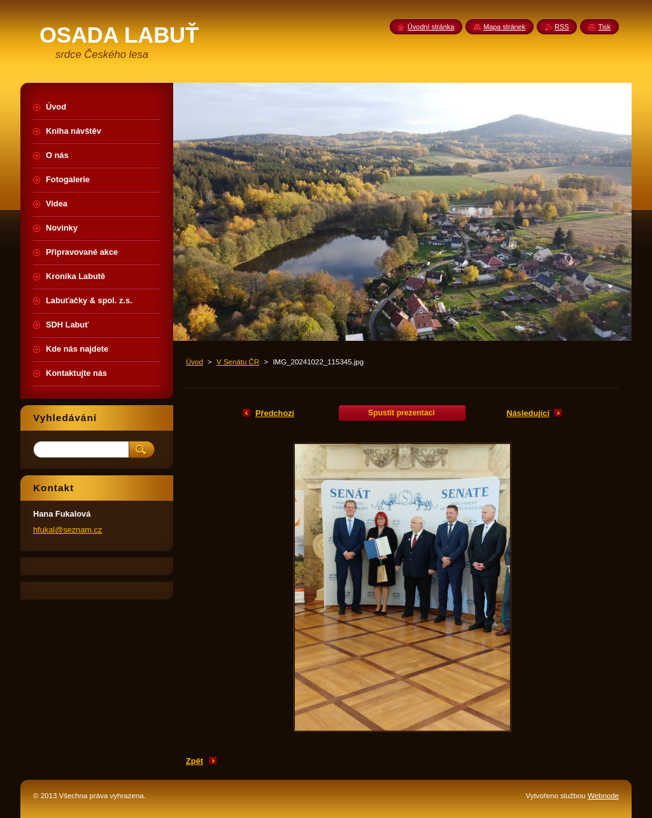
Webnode (603, 796)
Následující (527, 413)
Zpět (194, 761)
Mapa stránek (504, 27)
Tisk (604, 27)
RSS (562, 27)
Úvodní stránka (431, 27)
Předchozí (274, 413)
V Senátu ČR (237, 362)
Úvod (194, 362)
